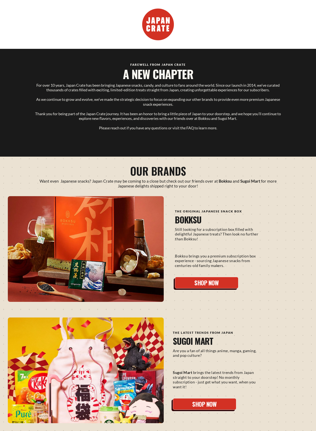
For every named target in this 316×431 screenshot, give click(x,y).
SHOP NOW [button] (206, 282)
